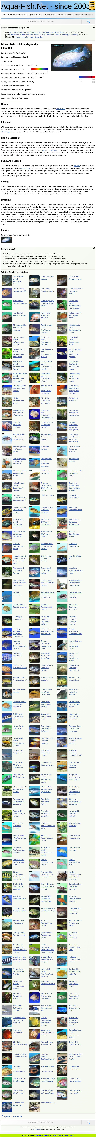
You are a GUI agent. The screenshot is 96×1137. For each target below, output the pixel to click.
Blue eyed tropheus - (41, 1063)
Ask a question (57, 14)
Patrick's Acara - (14, 293)
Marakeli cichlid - (14, 915)
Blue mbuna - (40, 733)
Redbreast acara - (69, 745)
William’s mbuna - (69, 769)
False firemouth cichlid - (40, 329)
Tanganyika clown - (41, 599)
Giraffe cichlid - (13, 891)
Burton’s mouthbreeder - (40, 647)
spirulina (77, 166)
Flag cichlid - (39, 806)
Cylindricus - (13, 854)
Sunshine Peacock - (41, 426)
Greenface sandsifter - (69, 757)
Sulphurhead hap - (69, 891)
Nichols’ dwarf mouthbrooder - (14, 952)
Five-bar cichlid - (41, 879)
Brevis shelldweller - (14, 842)
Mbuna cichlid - (40, 793)
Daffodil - (69, 867)
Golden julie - (12, 720)
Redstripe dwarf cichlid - (40, 366)
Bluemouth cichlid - (14, 329)
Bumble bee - (69, 952)
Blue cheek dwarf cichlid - (41, 353)
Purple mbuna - (13, 806)
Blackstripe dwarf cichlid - (69, 353)
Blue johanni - (68, 781)
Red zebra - (69, 966)
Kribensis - (40, 927)
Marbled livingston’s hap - (69, 879)
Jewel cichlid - (40, 660)
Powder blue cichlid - (13, 990)
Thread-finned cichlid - (12, 280)
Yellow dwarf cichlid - (68, 341)
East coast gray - (41, 1002)
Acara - (41, 280)
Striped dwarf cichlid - (41, 830)
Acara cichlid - (14, 305)
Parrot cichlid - (68, 696)
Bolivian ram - (69, 806)
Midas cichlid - (40, 317)
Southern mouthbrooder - (41, 953)
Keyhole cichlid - (41, 536)
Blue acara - (41, 293)
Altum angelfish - (41, 990)
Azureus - (68, 536)
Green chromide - (14, 611)
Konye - (13, 733)
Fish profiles (22, 14)
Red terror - (69, 512)
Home (4, 14)
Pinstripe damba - (69, 915)
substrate (53, 150)
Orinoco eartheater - (69, 475)
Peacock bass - (68, 499)
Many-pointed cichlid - (12, 524)
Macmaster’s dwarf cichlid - (14, 378)
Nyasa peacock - (69, 451)
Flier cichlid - (40, 402)
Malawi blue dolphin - (70, 574)
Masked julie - (68, 720)
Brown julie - (40, 708)
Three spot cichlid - (14, 536)
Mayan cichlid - (13, 769)
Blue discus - (68, 1027)
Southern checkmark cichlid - (14, 499)
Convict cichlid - (13, 414)
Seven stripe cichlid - (41, 414)
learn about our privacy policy (64, 1135)
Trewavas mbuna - (69, 733)
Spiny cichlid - (68, 414)
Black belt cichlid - (41, 1100)
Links (90, 14)
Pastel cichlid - (14, 317)
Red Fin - (13, 548)
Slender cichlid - (41, 574)
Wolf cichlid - (14, 903)
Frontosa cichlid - (14, 574)
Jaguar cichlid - (40, 903)
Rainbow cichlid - (41, 696)
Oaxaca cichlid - (13, 1112)
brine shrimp (25, 168)
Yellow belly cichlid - (14, 1063)
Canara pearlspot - (69, 599)
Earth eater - (12, 1014)
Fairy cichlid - (41, 842)
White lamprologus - (41, 305)
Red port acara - (68, 524)
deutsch (92, 2)
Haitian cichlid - (68, 818)
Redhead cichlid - (69, 1100)
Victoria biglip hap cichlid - (69, 647)
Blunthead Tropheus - (13, 1075)
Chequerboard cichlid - (14, 587)
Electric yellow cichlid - (13, 745)
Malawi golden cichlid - (40, 781)
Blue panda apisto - (14, 390)
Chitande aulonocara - (67, 426)
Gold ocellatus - (40, 757)
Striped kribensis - (69, 927)
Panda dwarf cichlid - (40, 378)
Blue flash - (12, 1051)
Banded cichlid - (68, 684)
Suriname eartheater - (67, 623)
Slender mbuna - (41, 966)
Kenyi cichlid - (69, 978)
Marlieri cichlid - (68, 708)
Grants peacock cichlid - (40, 463)
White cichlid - (68, 1075)
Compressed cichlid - (68, 305)
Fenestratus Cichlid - (40, 1088)
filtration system (6, 132)
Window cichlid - (69, 1088)
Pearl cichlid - (68, 611)
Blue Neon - (69, 903)
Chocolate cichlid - (14, 708)
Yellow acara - (69, 280)
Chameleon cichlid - (14, 475)
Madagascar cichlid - (41, 915)
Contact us (82, 14)
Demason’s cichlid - (14, 966)
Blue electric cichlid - (13, 793)
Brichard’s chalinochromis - (41, 487)
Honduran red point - (13, 561)
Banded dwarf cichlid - (40, 341)
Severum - (41, 684)
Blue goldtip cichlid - (41, 891)
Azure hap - (68, 1014)
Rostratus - (41, 611)
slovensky (92, 9)
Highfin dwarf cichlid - (13, 366)
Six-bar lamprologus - (13, 879)
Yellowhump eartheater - (39, 623)
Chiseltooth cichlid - (14, 512)
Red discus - (13, 1039)
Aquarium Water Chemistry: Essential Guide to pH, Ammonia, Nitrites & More (37, 32)
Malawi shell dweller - (41, 978)
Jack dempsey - (40, 524)
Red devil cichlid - (69, 317)
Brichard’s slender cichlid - (69, 1039)
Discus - (40, 1027)
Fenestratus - (67, 940)
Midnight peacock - (42, 439)
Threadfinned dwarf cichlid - (68, 366)
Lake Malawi (60, 109)
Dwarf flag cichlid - (41, 745)
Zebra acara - (12, 830)
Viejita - (13, 402)
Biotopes (46, 14)
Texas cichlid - (68, 672)
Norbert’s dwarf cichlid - (68, 378)
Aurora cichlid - (41, 769)
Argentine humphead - (14, 647)
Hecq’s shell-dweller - (41, 854)
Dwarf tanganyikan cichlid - (69, 1063)
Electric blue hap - (41, 1014)
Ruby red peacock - (14, 463)
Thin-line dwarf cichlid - (40, 390)
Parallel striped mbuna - (68, 793)
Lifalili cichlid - (14, 672)
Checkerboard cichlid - (41, 587)
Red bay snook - (14, 940)
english (92, 4)
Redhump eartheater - (12, 635)
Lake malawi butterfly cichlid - (68, 439)
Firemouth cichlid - (41, 1051)
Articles (11, 14)
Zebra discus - (41, 1039)
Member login (71, 14)
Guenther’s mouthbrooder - (68, 487)
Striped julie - (40, 720)
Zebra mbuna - (13, 781)
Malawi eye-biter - (69, 587)
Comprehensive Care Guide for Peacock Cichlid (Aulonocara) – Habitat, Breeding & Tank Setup (43, 35)
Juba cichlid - (68, 1002)
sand (43, 150)
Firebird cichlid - (13, 439)
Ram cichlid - (13, 818)
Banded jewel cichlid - (68, 660)
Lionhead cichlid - (14, 1027)
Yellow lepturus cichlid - (13, 487)
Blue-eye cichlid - (41, 560)
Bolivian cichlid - (41, 512)
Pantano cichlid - (14, 684)
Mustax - (41, 867)
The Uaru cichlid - (41, 1075)
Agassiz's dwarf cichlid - (13, 341)
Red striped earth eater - (42, 635)
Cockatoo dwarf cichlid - (13, 353)
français (92, 7)
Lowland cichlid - (41, 672)
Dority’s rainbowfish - (69, 635)
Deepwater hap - (41, 940)
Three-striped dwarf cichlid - (68, 390)
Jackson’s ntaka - (41, 548)
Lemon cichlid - (13, 867)
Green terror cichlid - (69, 293)
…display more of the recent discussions (28, 37)
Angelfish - (67, 990)
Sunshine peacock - (14, 451)
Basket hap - (39, 818)
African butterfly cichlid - (69, 329)
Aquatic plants (35, 14)
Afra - (69, 560)
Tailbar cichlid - (13, 1100)
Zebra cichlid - (69, 1051)
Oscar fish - (12, 426)
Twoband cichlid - (14, 1088)
